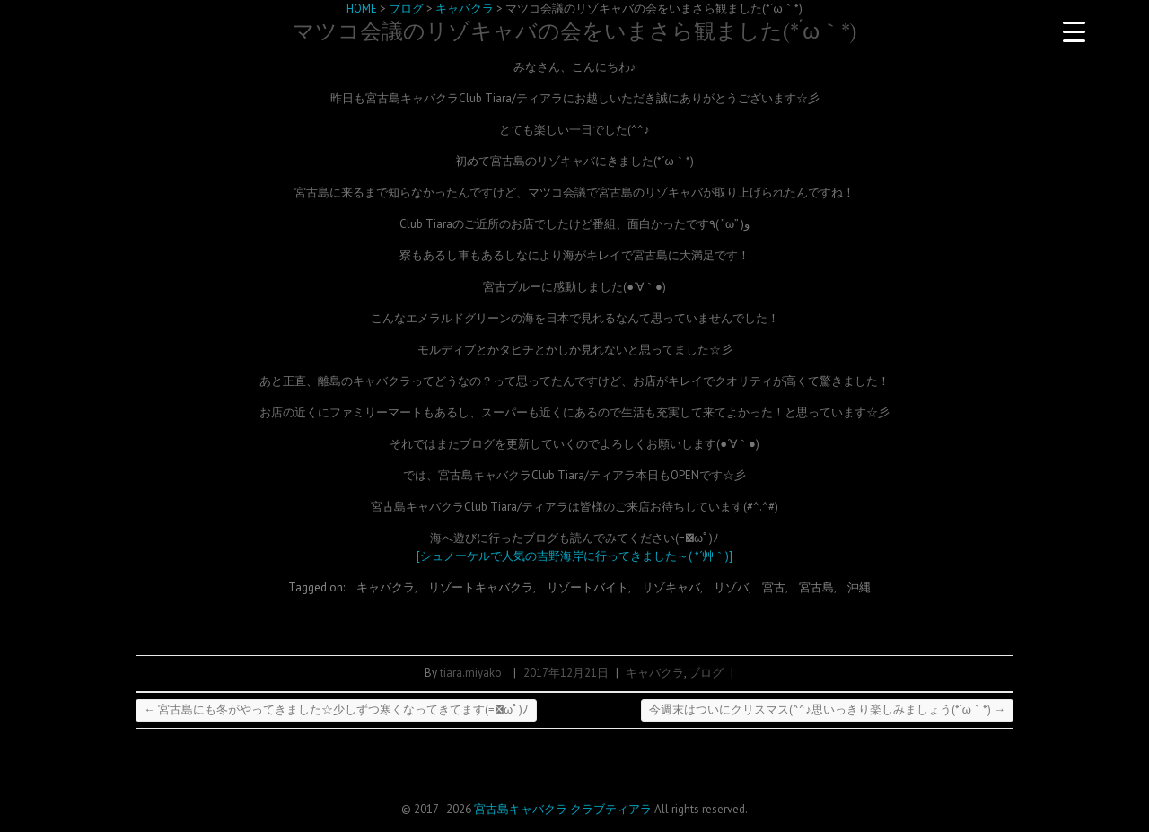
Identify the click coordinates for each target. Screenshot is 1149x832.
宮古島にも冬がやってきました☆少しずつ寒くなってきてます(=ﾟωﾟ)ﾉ (336, 709)
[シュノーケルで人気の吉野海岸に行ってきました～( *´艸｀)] (574, 556)
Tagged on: (317, 587)
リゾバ (731, 587)
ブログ (706, 672)
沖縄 (859, 587)
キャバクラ (385, 587)
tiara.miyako (471, 672)
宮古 (773, 587)
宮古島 (816, 587)
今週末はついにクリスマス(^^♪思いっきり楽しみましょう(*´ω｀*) (827, 709)
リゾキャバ (671, 587)
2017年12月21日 (566, 672)
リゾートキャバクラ (480, 587)
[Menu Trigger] (1074, 31)
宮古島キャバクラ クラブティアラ (563, 809)
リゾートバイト (587, 587)
